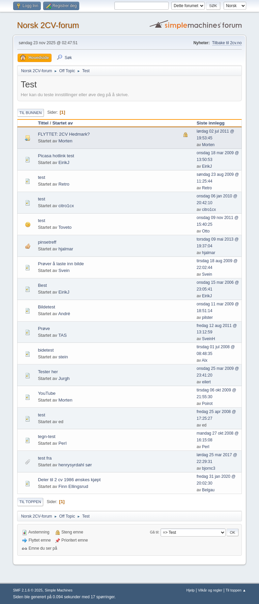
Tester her (48, 371)
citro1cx (66, 205)
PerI (62, 443)
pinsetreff (47, 242)
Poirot (207, 403)
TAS (62, 335)
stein (63, 356)
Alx (204, 360)
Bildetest (46, 306)
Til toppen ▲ (236, 590)
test (41, 177)
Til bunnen (30, 113)
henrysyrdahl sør (75, 464)
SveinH (208, 338)
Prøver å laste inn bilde (61, 263)
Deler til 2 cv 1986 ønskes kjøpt (69, 479)
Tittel (43, 123)
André (64, 313)
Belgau (208, 490)
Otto (206, 231)
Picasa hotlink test (56, 155)
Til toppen (30, 502)
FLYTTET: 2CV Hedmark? (64, 134)
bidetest (46, 350)
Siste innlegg (211, 123)
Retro (63, 184)
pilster (207, 317)
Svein (63, 270)
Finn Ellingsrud (73, 486)
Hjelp (190, 590)
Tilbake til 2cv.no (227, 42)
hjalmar (65, 248)
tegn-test (46, 436)
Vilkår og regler (210, 590)
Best (42, 285)
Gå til (154, 532)
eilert (206, 382)
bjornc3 (208, 468)
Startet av (62, 123)
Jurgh (63, 378)
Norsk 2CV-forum (48, 25)
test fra (45, 458)
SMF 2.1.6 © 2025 (27, 590)
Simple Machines (59, 590)
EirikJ (63, 162)
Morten (65, 140)
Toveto (64, 227)
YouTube (46, 393)
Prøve (44, 328)
